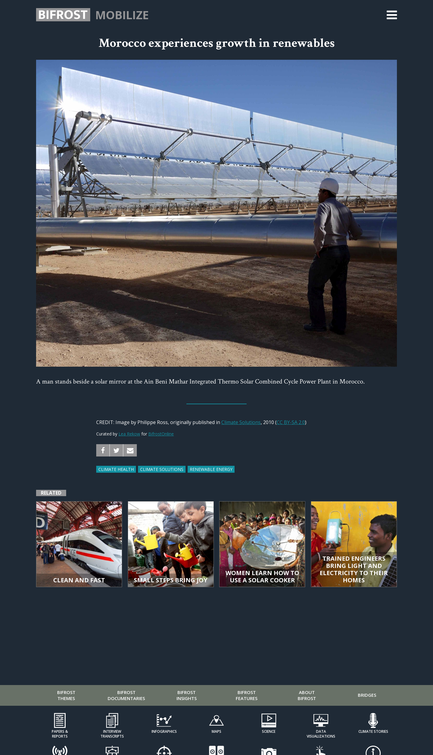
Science (268, 731)
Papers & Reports (60, 733)
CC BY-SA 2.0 (291, 422)
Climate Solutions (241, 422)
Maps (216, 731)
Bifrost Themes (66, 695)
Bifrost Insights (187, 695)
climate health (116, 469)
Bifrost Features (246, 695)
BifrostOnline (161, 434)
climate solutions (161, 469)
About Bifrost (307, 695)
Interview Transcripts (112, 733)
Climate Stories (373, 731)
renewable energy (211, 469)
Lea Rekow (129, 434)
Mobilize (122, 15)
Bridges (367, 695)
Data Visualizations (321, 733)
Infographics (164, 731)
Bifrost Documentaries (126, 695)
